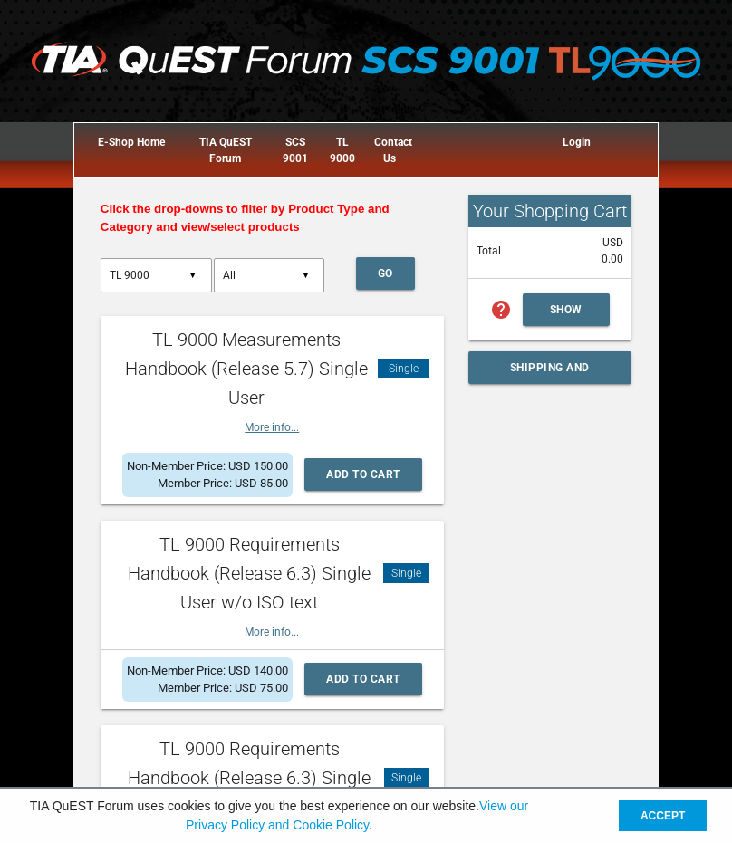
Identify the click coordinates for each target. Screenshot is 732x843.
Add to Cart (363, 474)
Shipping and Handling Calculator (550, 372)
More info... (272, 427)
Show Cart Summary (573, 314)
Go (385, 273)
